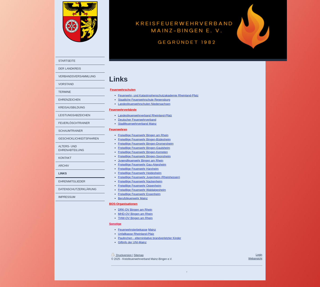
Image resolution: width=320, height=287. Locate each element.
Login (259, 254)
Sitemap (139, 255)
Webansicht (255, 258)
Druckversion (121, 255)
